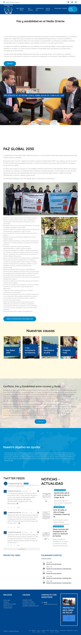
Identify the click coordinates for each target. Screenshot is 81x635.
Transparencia (69, 630)
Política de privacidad (9, 604)
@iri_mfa (29, 501)
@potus (22, 501)
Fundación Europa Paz (14, 491)
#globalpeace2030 (29, 497)
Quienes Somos (22, 9)
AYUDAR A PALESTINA (28, 604)
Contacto (64, 8)
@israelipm (27, 499)
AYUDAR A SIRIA (27, 600)
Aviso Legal (6, 600)
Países (48, 630)
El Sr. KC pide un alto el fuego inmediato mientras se (61, 513)
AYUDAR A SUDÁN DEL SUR (30, 606)
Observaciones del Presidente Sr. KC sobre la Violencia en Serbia (60, 532)
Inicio (17, 8)
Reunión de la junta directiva (53, 564)
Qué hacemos (30, 9)
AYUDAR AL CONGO (28, 602)
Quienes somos (34, 631)
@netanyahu (12, 503)
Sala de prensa (48, 9)
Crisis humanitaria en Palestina (30, 350)
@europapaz (25, 491)
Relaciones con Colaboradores (7, 607)
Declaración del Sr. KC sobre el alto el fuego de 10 (62, 495)
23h (30, 491)
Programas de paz (39, 9)
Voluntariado (57, 8)
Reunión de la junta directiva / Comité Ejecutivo (58, 568)
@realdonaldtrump (14, 501)
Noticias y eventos (57, 631)
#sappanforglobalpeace (15, 499)
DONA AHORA (71, 9)
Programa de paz (43, 631)
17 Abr (31, 512)
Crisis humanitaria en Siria (49, 350)
